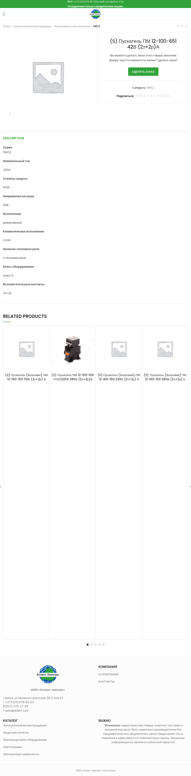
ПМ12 (96, 26)
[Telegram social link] (164, 96)
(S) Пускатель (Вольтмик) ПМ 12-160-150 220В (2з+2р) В (119, 377)
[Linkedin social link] (151, 96)
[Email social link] (144, 96)
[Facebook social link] (137, 96)
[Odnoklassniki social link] (154, 96)
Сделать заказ (143, 71)
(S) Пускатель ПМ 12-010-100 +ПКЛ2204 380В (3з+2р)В (72, 377)
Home (6, 26)
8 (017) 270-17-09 (15, 706)
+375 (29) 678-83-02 (19, 702)
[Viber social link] (168, 96)
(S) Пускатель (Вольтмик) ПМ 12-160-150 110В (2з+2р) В (26, 377)
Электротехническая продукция (32, 26)
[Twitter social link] (141, 96)
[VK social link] (161, 96)
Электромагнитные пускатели (72, 26)
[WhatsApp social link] (158, 96)
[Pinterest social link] (147, 96)
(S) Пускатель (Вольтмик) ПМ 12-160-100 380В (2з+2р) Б (165, 377)
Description (13, 138)
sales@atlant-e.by (17, 710)
